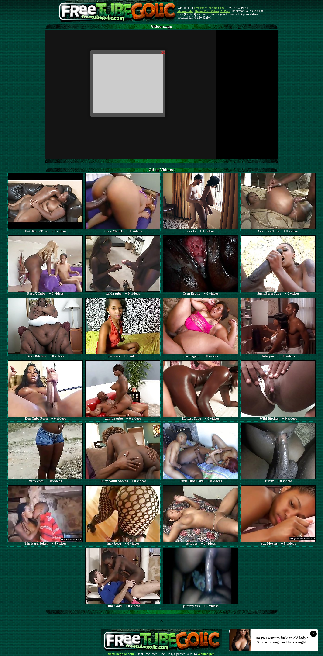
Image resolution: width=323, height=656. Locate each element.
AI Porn (225, 11)
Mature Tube (185, 11)
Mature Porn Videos (207, 11)
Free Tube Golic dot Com (209, 8)
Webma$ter (206, 654)
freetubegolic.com (121, 654)
